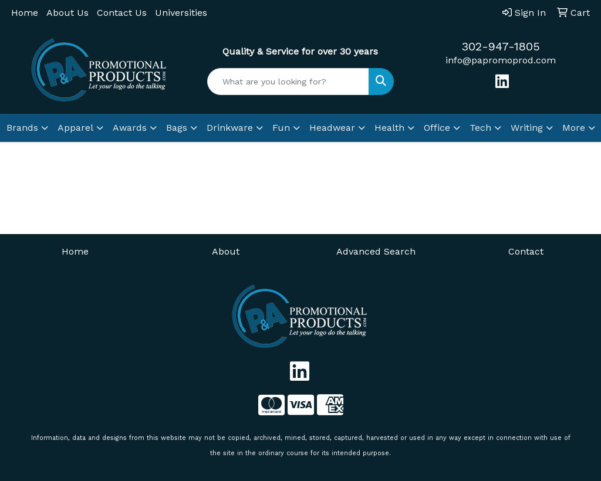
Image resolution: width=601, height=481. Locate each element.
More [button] (573, 127)
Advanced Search (376, 251)
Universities (181, 12)
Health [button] (389, 127)
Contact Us (122, 12)
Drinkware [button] (230, 127)
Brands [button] (22, 127)
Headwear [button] (332, 127)
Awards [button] (130, 127)
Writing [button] (527, 127)
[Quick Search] (288, 81)
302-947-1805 (500, 46)
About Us (67, 12)
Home (24, 12)
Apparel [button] (75, 127)
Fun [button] (281, 127)
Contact (525, 251)
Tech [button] (480, 127)
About (225, 251)
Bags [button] (176, 127)
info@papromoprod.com (500, 60)
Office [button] (437, 127)
